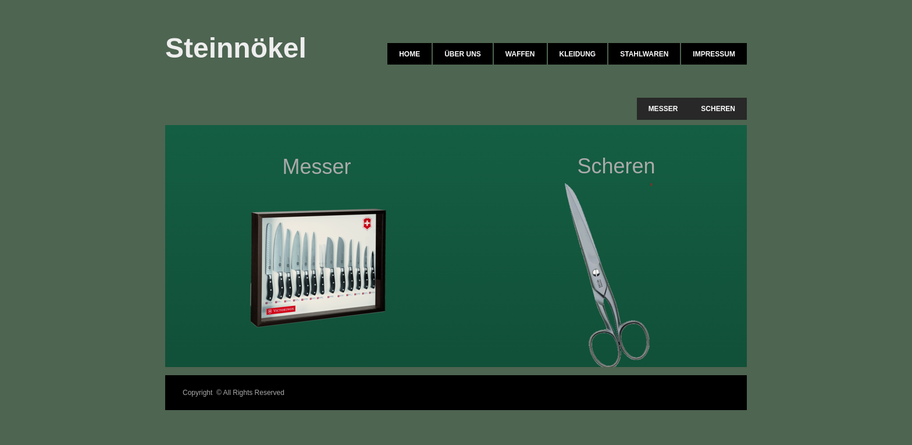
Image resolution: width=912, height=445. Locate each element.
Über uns (462, 54)
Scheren (718, 109)
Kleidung (578, 54)
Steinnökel (236, 48)
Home (409, 54)
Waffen (520, 54)
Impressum (714, 54)
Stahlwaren (644, 54)
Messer (663, 109)
